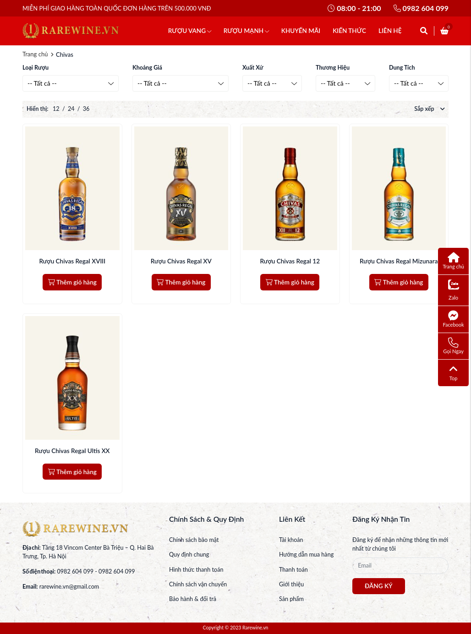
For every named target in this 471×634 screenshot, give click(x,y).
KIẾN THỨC (349, 30)
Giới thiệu (291, 584)
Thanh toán (293, 569)
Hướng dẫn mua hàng (306, 554)
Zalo (453, 290)
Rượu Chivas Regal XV (181, 261)
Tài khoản (291, 539)
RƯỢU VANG (189, 30)
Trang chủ (35, 54)
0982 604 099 (421, 8)
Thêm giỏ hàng (72, 282)
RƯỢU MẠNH (246, 30)
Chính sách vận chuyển (198, 584)
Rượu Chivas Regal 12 (290, 261)
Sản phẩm (291, 599)
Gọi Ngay (453, 346)
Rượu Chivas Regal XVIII (72, 261)
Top (453, 372)
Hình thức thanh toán (196, 569)
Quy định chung (189, 554)
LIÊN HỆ (390, 30)
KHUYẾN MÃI (300, 30)
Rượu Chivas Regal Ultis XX (72, 450)
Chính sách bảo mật (194, 539)
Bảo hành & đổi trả (192, 599)
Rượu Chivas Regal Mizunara (399, 261)
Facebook (453, 319)
